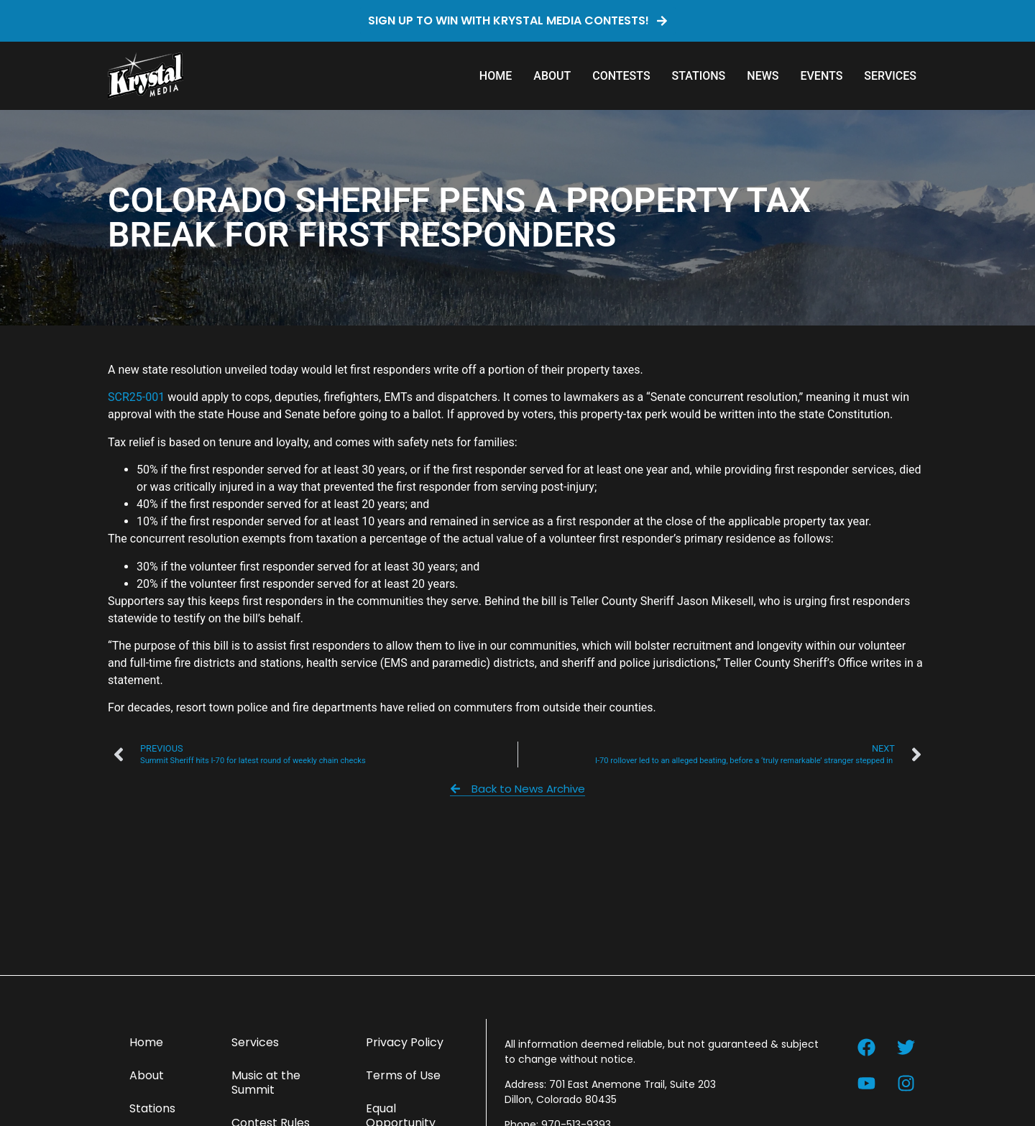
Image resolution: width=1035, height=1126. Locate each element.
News (762, 76)
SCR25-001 (136, 397)
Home (495, 76)
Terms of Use (403, 1075)
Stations (699, 76)
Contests (621, 76)
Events (821, 76)
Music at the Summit (265, 1082)
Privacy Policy (404, 1042)
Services (890, 76)
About (552, 76)
